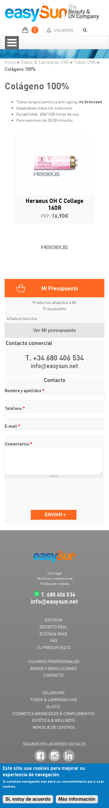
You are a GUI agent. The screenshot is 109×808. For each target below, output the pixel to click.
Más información (76, 799)
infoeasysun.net (54, 366)
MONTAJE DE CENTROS (54, 727)
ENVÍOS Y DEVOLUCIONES (53, 668)
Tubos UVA (85, 62)
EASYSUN (53, 619)
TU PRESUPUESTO (54, 647)
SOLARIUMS (53, 692)
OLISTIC (53, 706)
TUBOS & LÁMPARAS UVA (53, 699)
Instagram (54, 755)
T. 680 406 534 (58, 594)
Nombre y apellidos (24, 390)
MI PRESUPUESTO (31, 29)
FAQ (53, 640)
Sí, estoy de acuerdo (28, 799)
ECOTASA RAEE (53, 633)
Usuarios (63, 30)
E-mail (12, 426)
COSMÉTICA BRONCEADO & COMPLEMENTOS (53, 713)
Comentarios (18, 443)
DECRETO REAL (54, 626)
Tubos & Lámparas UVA (45, 62)
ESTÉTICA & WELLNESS (53, 720)
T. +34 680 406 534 (54, 358)
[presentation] (49, 493)
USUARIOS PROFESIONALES (53, 661)
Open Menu (12, 42)
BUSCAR (83, 30)
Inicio (10, 62)
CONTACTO (53, 675)
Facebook (40, 755)
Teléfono (15, 408)
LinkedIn (68, 755)
